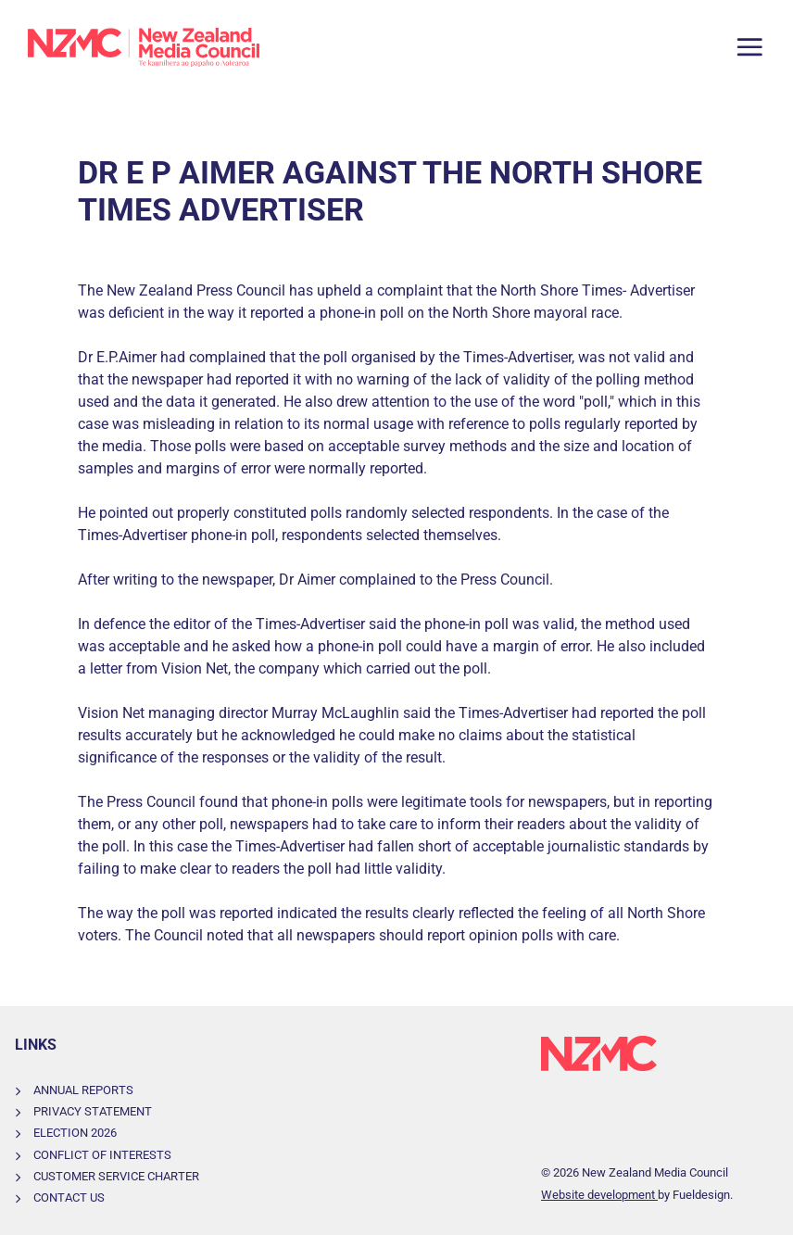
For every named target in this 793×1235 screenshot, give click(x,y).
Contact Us (69, 1197)
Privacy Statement (92, 1111)
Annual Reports (83, 1090)
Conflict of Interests (102, 1155)
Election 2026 (75, 1133)
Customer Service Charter (116, 1176)
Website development (599, 1195)
